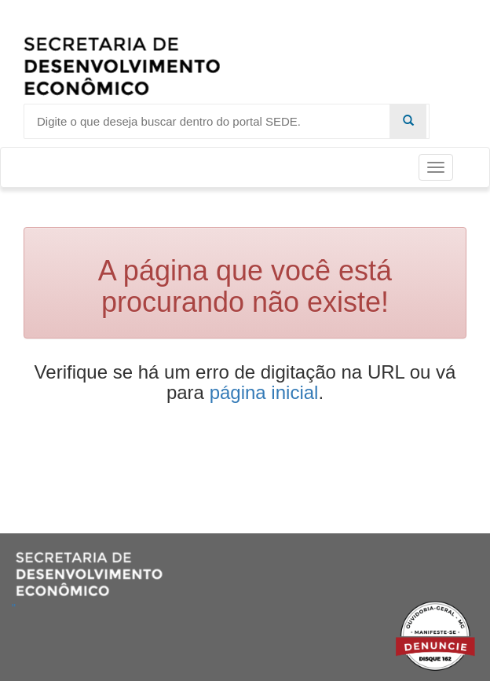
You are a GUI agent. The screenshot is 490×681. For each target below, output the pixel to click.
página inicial (264, 392)
